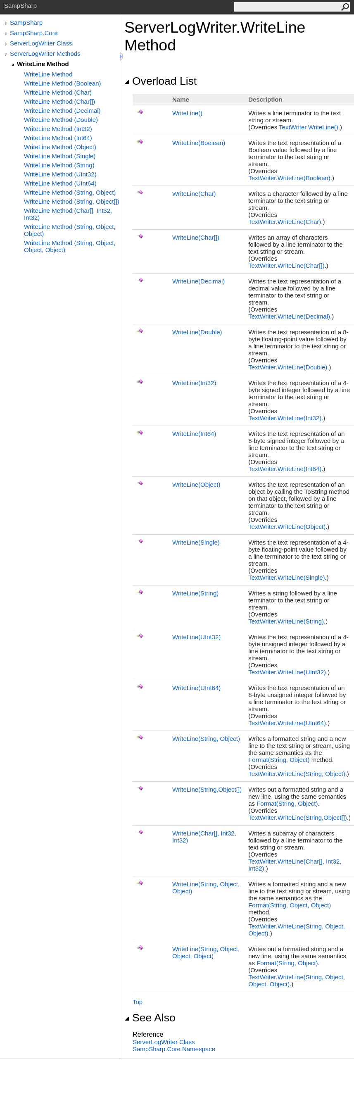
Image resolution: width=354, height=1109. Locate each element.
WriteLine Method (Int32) (58, 128)
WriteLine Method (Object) (60, 146)
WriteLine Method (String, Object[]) (71, 201)
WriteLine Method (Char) (58, 92)
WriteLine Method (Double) (61, 119)
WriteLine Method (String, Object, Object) (69, 230)
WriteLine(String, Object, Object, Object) (206, 952)
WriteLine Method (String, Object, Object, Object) (69, 246)
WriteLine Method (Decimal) (62, 110)
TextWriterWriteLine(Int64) (284, 468)
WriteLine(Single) (196, 542)
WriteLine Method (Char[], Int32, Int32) (68, 214)
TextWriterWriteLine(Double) (287, 367)
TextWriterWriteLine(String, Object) (296, 773)
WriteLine (187, 113)
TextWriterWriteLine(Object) (286, 526)
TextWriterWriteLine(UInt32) (287, 672)
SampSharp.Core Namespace (174, 1048)
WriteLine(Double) (197, 332)
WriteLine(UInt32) (196, 636)
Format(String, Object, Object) (289, 905)
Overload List (160, 81)
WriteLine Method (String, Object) (70, 192)
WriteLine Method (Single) (59, 155)
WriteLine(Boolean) (198, 142)
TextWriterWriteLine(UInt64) (287, 722)
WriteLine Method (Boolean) (62, 83)
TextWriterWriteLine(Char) (284, 221)
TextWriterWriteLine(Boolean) (289, 177)
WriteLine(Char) (194, 193)
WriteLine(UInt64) (196, 687)
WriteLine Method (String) (59, 165)
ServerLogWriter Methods (45, 53)
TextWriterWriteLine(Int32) (284, 417)
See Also (150, 1017)
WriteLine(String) (195, 593)
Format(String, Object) (278, 759)
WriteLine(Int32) (194, 382)
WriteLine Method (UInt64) (60, 183)
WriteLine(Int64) (194, 433)
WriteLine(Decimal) (198, 281)
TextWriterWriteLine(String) (286, 621)
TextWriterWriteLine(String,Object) (297, 817)
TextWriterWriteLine (308, 127)
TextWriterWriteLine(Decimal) (289, 316)
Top (138, 1001)
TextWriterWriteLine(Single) (286, 577)
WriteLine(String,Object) (207, 789)
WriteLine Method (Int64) (58, 137)
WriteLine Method (43, 63)
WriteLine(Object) (196, 484)
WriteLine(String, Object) (206, 738)
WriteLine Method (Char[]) (59, 101)
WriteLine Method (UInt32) (60, 174)
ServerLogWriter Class (41, 43)
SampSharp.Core (34, 32)
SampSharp (26, 22)
